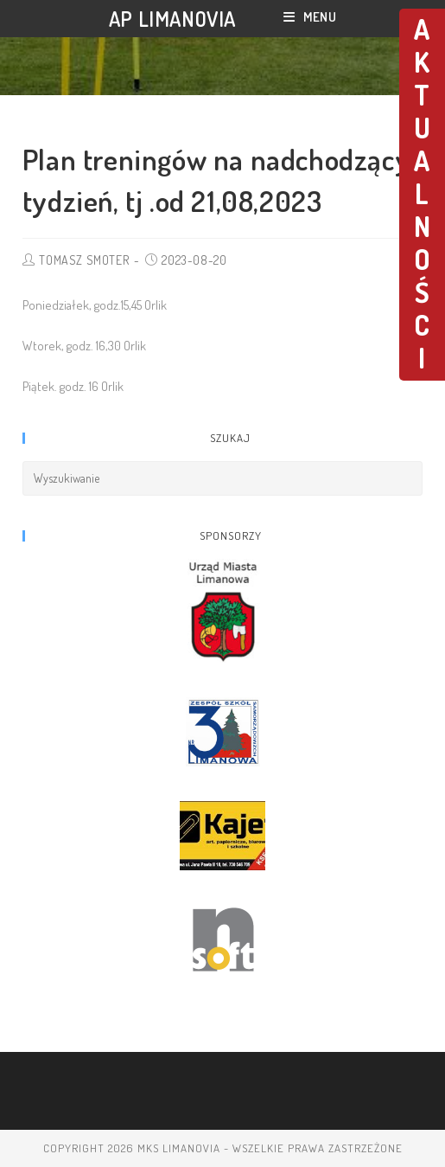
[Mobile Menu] (309, 17)
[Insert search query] (222, 478)
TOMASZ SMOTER (84, 260)
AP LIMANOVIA (172, 18)
